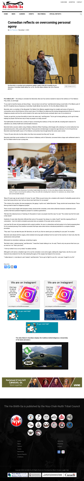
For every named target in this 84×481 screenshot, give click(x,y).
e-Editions (20, 457)
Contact (79, 2)
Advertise (72, 2)
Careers (22, 14)
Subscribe (64, 2)
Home (6, 14)
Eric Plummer (13, 30)
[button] (42, 59)
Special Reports (55, 14)
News (13, 14)
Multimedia (42, 14)
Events (31, 14)
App (68, 470)
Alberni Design (56, 470)
